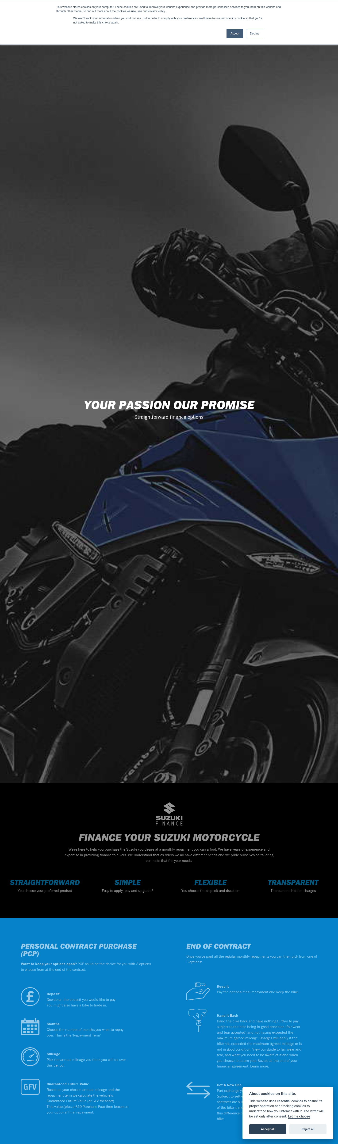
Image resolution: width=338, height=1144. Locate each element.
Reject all (308, 1129)
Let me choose (299, 1116)
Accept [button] (234, 33)
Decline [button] (254, 33)
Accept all (268, 1129)
